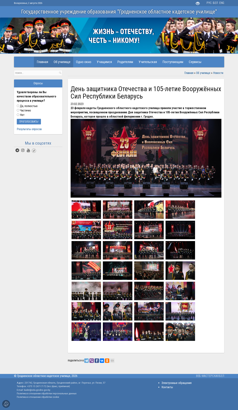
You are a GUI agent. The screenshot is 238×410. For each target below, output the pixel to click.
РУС (209, 3)
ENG (221, 3)
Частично (24, 110)
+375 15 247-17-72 (37, 386)
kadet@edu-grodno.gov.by (36, 389)
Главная (188, 73)
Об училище (203, 73)
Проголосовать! (28, 121)
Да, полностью (27, 106)
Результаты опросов (29, 129)
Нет (21, 115)
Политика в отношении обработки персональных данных (47, 393)
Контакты (167, 387)
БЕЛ (215, 3)
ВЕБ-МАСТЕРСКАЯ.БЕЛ (210, 376)
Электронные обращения (176, 383)
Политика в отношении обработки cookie (38, 396)
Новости (218, 73)
